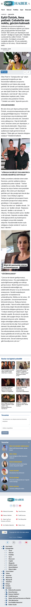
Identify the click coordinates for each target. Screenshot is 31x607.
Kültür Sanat (11, 565)
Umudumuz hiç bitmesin (16, 473)
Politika (15, 10)
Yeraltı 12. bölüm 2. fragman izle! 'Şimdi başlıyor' (22, 404)
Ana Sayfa (7, 546)
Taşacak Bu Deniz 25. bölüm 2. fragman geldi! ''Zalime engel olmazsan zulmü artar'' (22, 373)
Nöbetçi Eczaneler (7, 511)
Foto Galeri (8, 571)
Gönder (5, 432)
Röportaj (7, 577)
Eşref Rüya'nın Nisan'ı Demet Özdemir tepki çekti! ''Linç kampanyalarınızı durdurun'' (7, 406)
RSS (4, 532)
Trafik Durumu (21, 515)
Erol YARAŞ (13, 454)
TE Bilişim (19, 537)
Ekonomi (28, 10)
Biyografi (7, 579)
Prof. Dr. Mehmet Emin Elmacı (19, 446)
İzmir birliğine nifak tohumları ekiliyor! (18, 457)
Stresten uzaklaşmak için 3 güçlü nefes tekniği (19, 480)
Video (6, 573)
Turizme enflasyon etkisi (16, 488)
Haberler (3, 14)
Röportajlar (11, 569)
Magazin (11, 14)
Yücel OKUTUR (14, 486)
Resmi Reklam (12, 567)
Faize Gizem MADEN (15, 462)
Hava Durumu (21, 511)
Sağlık (9, 561)
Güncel (9, 10)
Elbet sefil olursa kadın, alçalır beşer (18, 449)
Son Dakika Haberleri (7, 525)
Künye (6, 584)
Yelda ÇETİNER (14, 477)
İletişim (6, 586)
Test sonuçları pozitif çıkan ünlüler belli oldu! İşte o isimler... (7, 372)
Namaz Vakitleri (6, 515)
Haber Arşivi (20, 525)
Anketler (7, 581)
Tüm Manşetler (21, 519)
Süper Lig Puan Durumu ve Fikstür (6, 520)
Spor (21, 10)
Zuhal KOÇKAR (14, 470)
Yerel (3, 10)
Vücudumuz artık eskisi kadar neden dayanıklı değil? (18, 464)
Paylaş (4, 71)
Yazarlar (7, 575)
